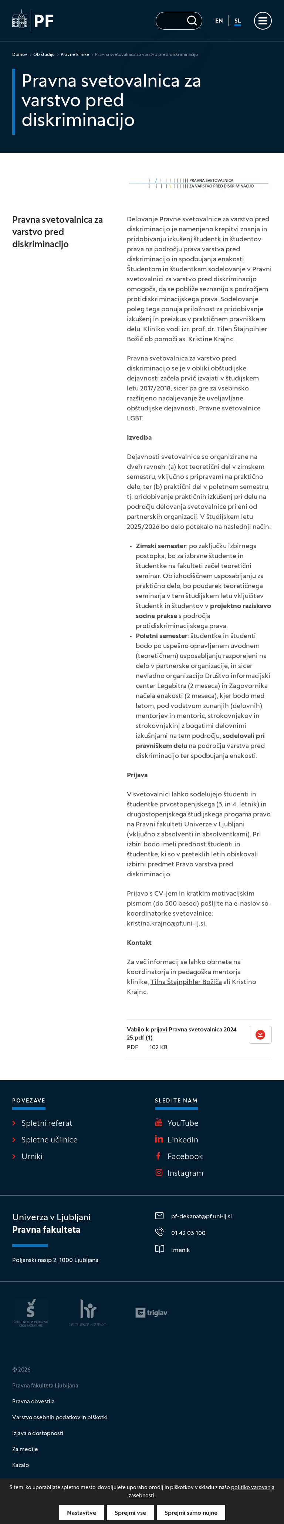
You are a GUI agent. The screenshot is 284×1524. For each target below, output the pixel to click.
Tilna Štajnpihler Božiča (186, 982)
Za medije (25, 1449)
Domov (19, 55)
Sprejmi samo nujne (191, 1513)
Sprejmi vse (130, 1513)
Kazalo (20, 1465)
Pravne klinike (75, 55)
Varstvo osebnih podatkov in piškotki (60, 1417)
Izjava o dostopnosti (37, 1433)
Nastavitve (81, 1513)
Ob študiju (44, 55)
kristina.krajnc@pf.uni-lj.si (166, 924)
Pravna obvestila (33, 1401)
